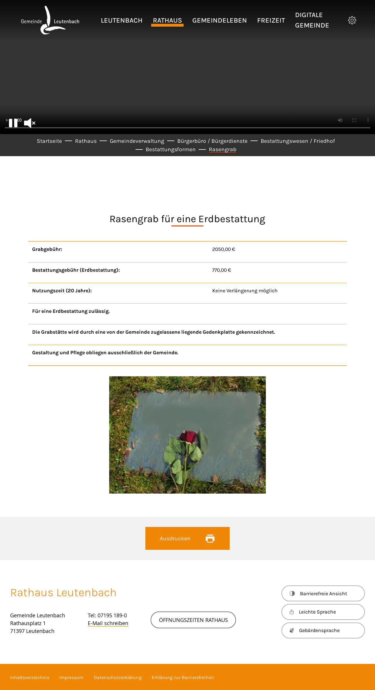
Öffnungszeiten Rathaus (193, 619)
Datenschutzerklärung (118, 677)
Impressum (71, 677)
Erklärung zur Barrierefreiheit (183, 677)
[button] (121, 20)
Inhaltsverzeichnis (29, 677)
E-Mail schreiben (108, 623)
